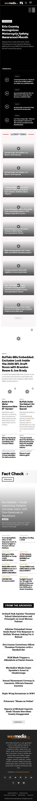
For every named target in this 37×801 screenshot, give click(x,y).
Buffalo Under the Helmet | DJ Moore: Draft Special (16, 154)
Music (3, 399)
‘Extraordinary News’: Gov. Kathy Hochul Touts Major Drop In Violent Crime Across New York (18, 309)
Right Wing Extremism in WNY (18, 693)
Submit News (21, 795)
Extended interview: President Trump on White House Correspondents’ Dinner (16, 231)
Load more (18, 318)
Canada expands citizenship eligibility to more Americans (16, 271)
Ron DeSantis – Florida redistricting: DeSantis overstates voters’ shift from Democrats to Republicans (14, 509)
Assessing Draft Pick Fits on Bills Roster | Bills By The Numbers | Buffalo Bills (23, 95)
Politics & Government (8, 451)
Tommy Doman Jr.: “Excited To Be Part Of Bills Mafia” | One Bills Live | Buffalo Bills (24, 81)
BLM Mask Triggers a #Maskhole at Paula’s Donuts (18, 658)
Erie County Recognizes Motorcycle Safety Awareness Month (15, 31)
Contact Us (30, 795)
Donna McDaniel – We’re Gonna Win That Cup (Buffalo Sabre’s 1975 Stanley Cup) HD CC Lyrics (18, 211)
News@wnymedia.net (22, 772)
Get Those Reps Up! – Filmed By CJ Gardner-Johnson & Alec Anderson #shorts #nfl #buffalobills (24, 122)
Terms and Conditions (10, 795)
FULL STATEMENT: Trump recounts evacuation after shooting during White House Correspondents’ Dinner (16, 288)
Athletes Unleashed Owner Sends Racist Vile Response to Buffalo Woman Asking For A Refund (18, 633)
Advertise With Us (13, 793)
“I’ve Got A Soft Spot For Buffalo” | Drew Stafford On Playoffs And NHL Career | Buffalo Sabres (27, 442)
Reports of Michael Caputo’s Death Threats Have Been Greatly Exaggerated (18, 711)
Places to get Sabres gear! (25, 454)
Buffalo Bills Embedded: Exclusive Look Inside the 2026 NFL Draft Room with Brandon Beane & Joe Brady (18, 364)
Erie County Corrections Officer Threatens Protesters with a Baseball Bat (18, 647)
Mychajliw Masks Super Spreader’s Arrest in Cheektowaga (18, 670)
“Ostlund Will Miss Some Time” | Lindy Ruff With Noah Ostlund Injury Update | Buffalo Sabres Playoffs (17, 191)
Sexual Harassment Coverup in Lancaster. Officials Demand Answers (18, 683)
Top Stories (7, 21)
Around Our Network (26, 451)
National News (6, 535)
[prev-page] (29, 10)
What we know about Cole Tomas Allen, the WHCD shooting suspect (18, 251)
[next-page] (33, 10)
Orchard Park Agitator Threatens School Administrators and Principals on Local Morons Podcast (18, 617)
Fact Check (5, 519)
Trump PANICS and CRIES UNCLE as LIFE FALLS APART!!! (27, 569)
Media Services (23, 793)
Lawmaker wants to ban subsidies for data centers (8, 455)
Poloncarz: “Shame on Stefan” (18, 701)
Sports (17, 76)
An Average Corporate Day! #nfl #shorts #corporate (24, 108)
